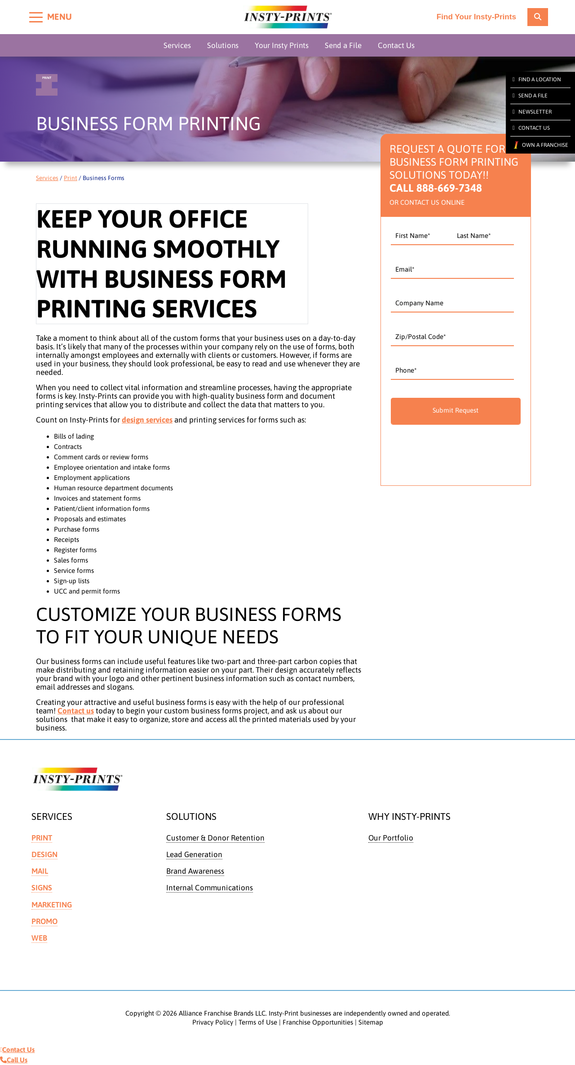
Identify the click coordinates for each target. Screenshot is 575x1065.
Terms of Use (258, 1022)
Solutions (223, 45)
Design (44, 854)
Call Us (13, 1060)
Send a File (343, 45)
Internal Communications (210, 888)
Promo (44, 921)
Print (70, 177)
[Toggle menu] (36, 17)
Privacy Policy (212, 1022)
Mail (40, 871)
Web (39, 937)
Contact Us (396, 45)
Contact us (76, 710)
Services (177, 45)
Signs (42, 888)
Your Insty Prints (282, 45)
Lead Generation (194, 854)
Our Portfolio (391, 837)
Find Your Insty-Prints (476, 17)
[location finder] (537, 17)
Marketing (52, 904)
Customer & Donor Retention (215, 837)
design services (147, 419)
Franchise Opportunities (318, 1022)
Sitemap (370, 1022)
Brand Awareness (195, 871)
